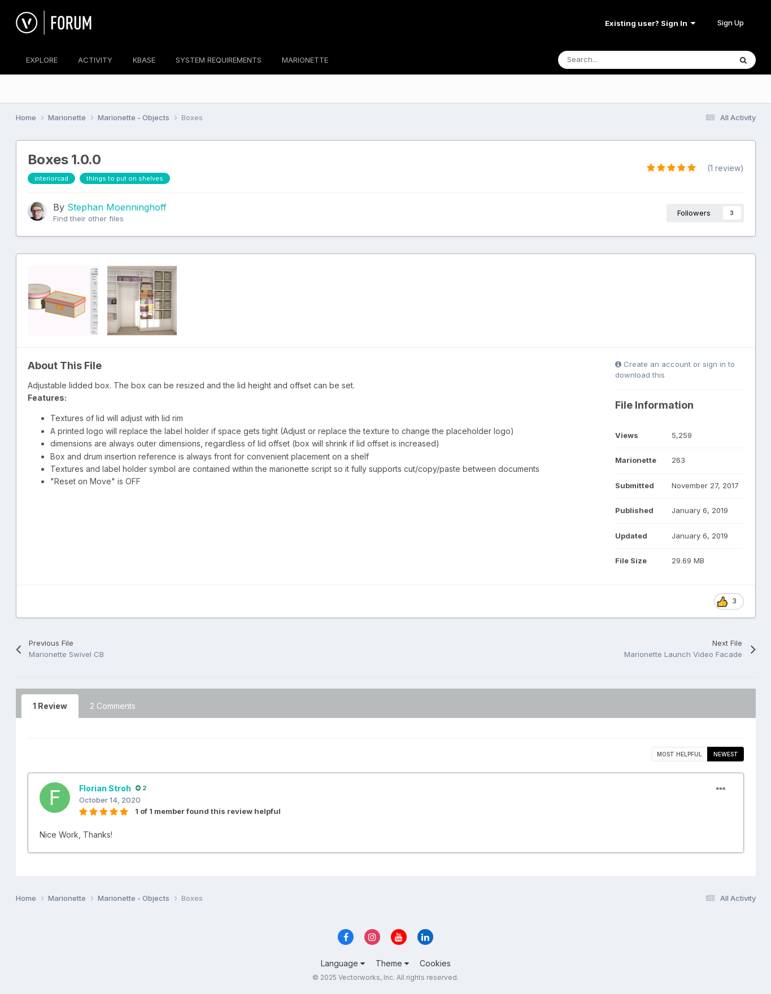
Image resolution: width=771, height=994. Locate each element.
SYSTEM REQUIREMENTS (219, 59)
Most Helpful (679, 754)
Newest (725, 754)
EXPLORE (42, 59)
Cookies (435, 963)
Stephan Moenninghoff (117, 207)
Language (343, 963)
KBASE (144, 59)
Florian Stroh (105, 788)
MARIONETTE (305, 59)
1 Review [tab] (50, 706)
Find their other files (88, 218)
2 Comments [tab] (113, 706)
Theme (392, 963)
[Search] (619, 60)
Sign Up (730, 22)
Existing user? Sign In (650, 23)
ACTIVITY (95, 59)
